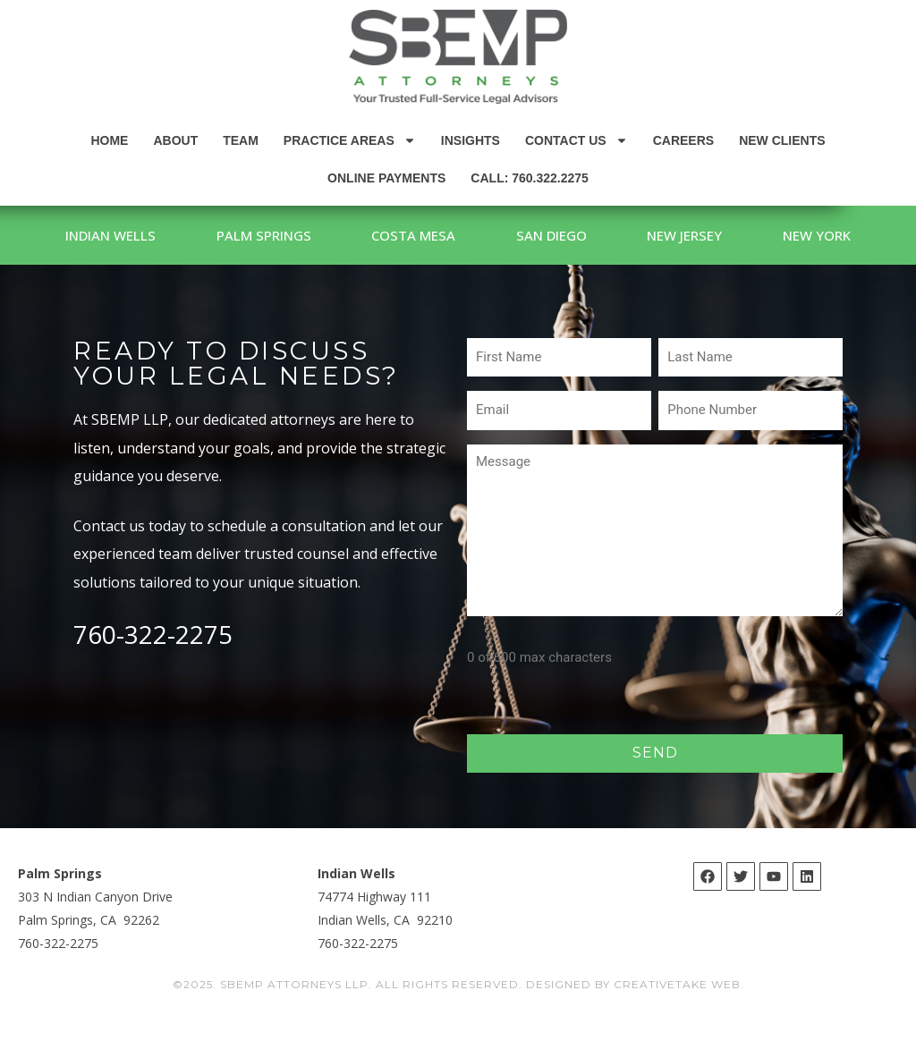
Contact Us (576, 140)
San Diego (626, 235)
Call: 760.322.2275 (530, 178)
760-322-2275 (153, 675)
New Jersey (771, 235)
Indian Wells (152, 235)
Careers (683, 140)
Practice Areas (350, 140)
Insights (470, 140)
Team (241, 140)
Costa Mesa (478, 235)
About (175, 140)
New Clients (782, 140)
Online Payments (386, 178)
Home (109, 140)
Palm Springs (316, 235)
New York (458, 276)
